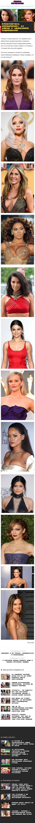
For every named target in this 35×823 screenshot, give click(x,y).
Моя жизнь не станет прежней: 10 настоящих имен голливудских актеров (21, 701)
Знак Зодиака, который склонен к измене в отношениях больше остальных (21, 770)
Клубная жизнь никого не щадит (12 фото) (22, 803)
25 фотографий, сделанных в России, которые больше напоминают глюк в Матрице (21, 753)
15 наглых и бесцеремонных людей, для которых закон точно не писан (23, 743)
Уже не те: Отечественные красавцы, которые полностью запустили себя (23, 709)
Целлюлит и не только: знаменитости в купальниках (17, 654)
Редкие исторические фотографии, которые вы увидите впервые (22, 684)
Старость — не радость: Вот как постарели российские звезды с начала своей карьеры (22, 693)
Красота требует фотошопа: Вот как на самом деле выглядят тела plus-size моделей (22, 717)
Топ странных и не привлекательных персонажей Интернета (21, 796)
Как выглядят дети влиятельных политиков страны (22, 761)
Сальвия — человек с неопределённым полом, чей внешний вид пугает (22, 812)
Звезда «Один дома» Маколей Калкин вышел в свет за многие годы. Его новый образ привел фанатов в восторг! (22, 787)
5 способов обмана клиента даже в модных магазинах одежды (17, 661)
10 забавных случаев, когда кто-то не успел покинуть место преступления (21, 677)
